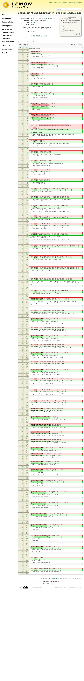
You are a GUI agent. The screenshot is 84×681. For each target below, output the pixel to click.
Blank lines (66, 27)
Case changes (67, 28)
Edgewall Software (37, 678)
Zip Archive (54, 675)
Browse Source (8, 42)
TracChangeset (52, 669)
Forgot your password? (75, 2)
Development (7, 26)
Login (50, 2)
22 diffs (45, 35)
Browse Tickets (8, 32)
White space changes (69, 30)
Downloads (6, 18)
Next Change (76, 13)
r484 (21, 47)
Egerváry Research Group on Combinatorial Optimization (68, 678)
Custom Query (8, 35)
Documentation (8, 22)
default (33, 22)
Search (4, 53)
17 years (47, 18)
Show (63, 20)
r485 (26, 47)
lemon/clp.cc (37, 35)
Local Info (6, 45)
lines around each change (73, 20)
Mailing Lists (7, 49)
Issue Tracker (7, 29)
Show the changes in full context (69, 22)
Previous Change (66, 13)
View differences (64, 18)
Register (65, 2)
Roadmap (6, 38)
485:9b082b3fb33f (41, 13)
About (4, 14)
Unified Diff (46, 675)
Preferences (57, 2)
